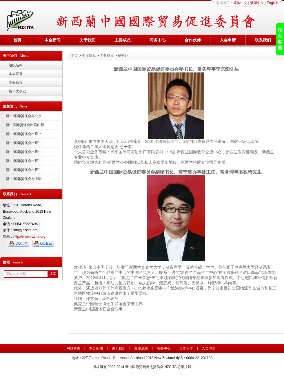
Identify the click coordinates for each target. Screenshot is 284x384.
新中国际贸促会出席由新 (25, 125)
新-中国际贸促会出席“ (22, 143)
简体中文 (240, 3)
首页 (17, 40)
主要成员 (122, 40)
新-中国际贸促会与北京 (24, 116)
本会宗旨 (16, 74)
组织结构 (16, 65)
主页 (74, 56)
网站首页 (73, 348)
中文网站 (89, 56)
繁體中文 (257, 3)
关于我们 (87, 40)
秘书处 (123, 56)
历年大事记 (17, 91)
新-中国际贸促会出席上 (24, 134)
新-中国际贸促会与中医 (24, 179)
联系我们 (263, 40)
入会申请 (228, 40)
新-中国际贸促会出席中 (24, 152)
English (272, 3)
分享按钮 (184, 367)
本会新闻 (52, 40)
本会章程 (16, 83)
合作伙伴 (193, 40)
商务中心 (158, 40)
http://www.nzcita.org (29, 236)
